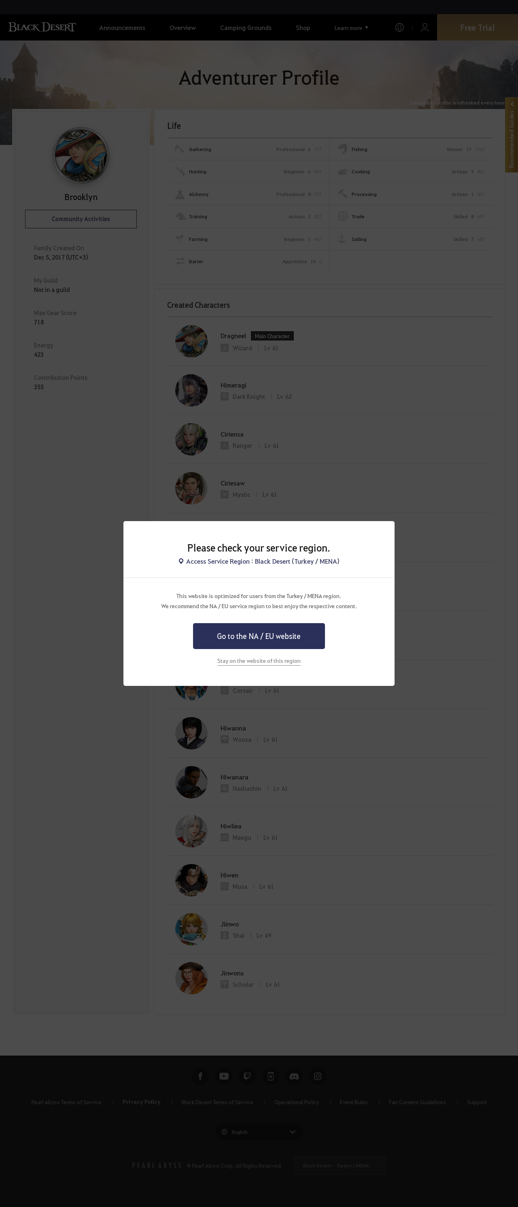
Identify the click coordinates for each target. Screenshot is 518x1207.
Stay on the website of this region (259, 660)
